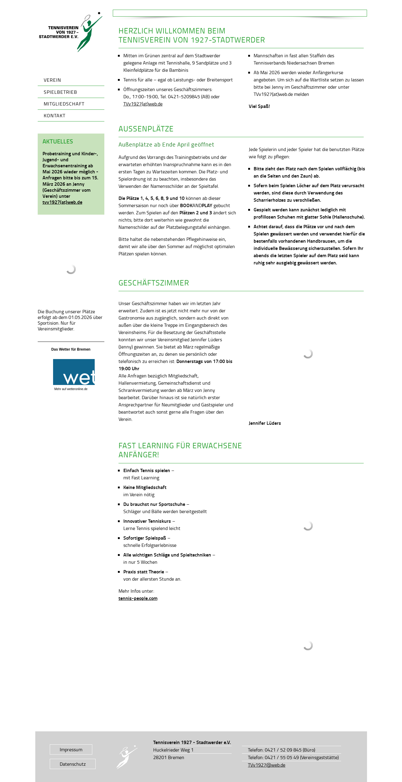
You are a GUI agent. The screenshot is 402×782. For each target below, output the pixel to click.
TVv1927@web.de (266, 765)
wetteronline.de (77, 389)
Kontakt (54, 115)
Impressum (71, 749)
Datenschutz (73, 764)
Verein (52, 80)
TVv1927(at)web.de (143, 103)
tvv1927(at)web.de (62, 201)
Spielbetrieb (60, 92)
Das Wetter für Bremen (70, 349)
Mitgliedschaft (64, 103)
